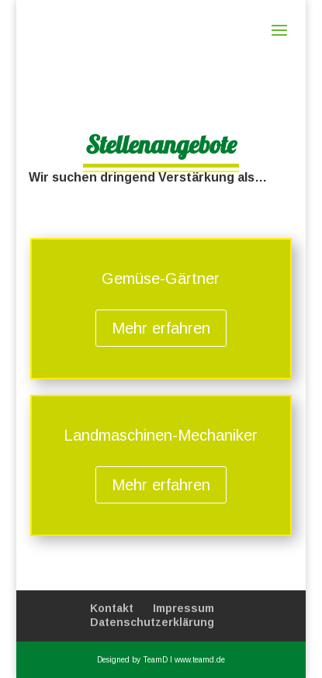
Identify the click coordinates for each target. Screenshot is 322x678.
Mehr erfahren (161, 328)
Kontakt (111, 608)
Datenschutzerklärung (152, 622)
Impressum (183, 608)
